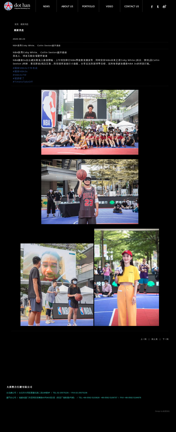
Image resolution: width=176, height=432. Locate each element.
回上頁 (155, 339)
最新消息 (24, 24)
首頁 (17, 24)
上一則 (144, 339)
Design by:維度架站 (162, 411)
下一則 (166, 339)
